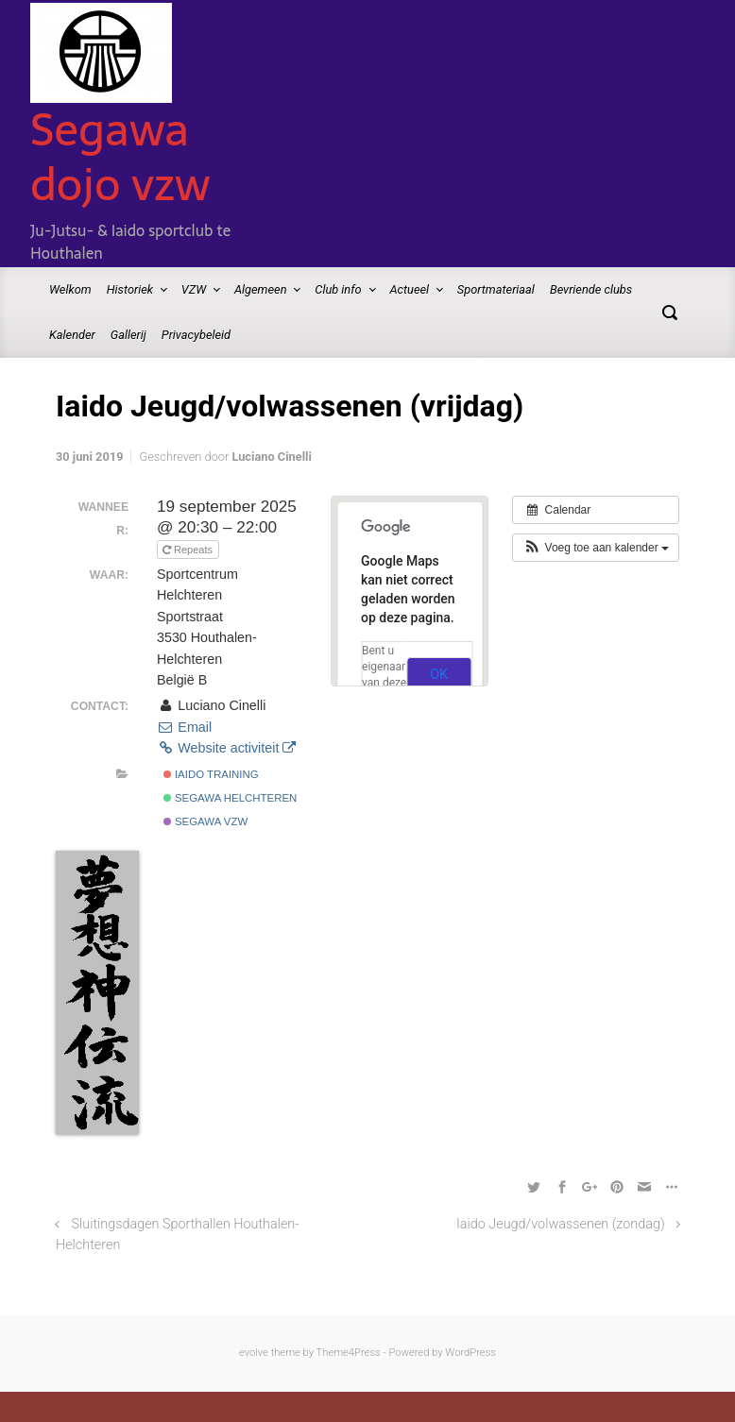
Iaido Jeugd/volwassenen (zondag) (560, 1224)
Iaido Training (211, 774)
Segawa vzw (205, 821)
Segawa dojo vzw (120, 157)
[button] (595, 547)
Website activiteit (226, 747)
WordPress (470, 1352)
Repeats (188, 549)
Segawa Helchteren (230, 798)
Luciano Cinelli (271, 456)
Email (184, 727)
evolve (253, 1352)
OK (439, 674)
